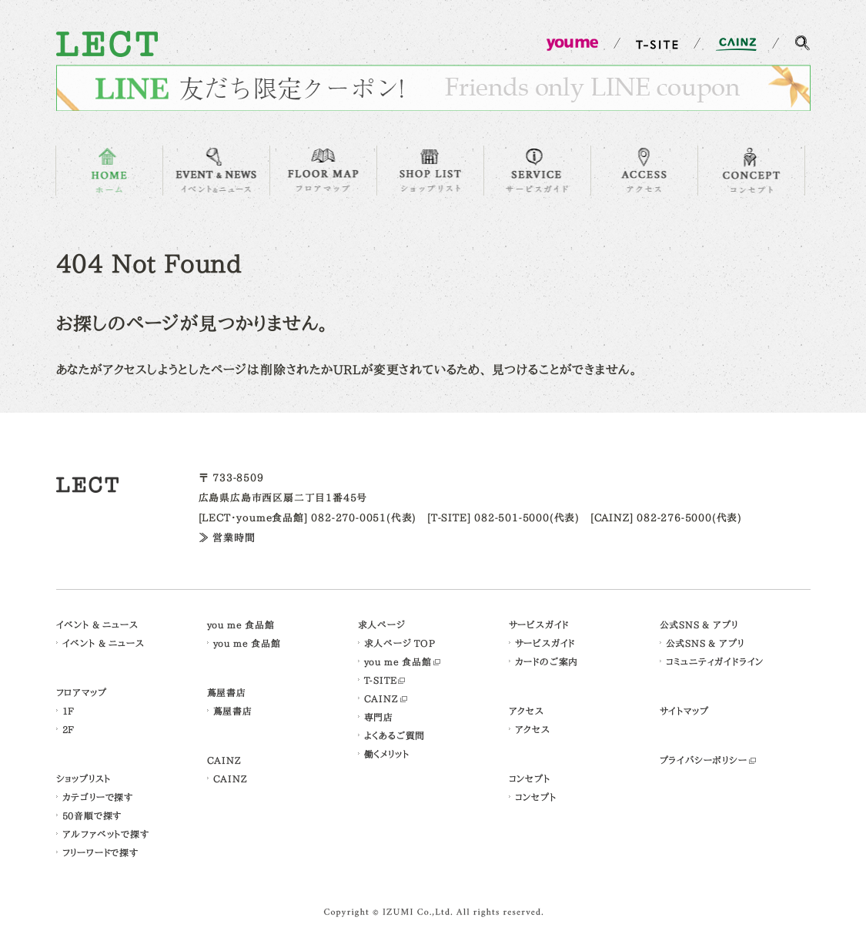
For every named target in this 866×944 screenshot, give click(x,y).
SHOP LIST (430, 171)
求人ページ (382, 624)
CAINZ (224, 760)
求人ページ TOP (400, 643)
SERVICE (537, 171)
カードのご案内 (547, 661)
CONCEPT (751, 171)
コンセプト (529, 778)
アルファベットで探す (105, 834)
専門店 (378, 716)
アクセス (526, 710)
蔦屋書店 (226, 692)
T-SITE (380, 680)
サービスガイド (539, 624)
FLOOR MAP (323, 171)
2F (68, 729)
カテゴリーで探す (97, 797)
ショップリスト (84, 778)
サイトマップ (684, 710)
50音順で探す (92, 815)
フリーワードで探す (100, 852)
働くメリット (387, 753)
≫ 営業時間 (227, 538)
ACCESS (644, 171)
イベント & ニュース (97, 624)
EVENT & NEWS (216, 171)
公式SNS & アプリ (699, 624)
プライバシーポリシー (703, 760)
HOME (109, 171)
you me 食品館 (241, 624)
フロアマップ (81, 692)
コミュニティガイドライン (715, 661)
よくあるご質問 (395, 735)
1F (68, 710)
